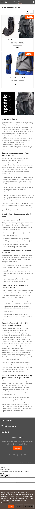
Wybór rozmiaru (17, 426)
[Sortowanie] (32, 11)
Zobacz (17, 47)
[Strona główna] (17, 2)
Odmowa (19, 506)
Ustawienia (29, 506)
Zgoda (11, 506)
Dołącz (17, 448)
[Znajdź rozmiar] (27, 11)
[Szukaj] (6, 2)
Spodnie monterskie (17, 77)
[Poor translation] (7, 475)
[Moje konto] (33, 2)
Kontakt (5, 432)
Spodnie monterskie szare (17, 40)
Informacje (17, 420)
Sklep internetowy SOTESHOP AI (26, 462)
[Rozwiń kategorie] (2, 2)
